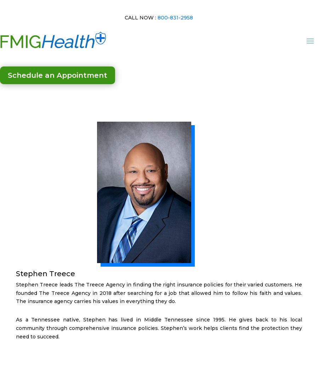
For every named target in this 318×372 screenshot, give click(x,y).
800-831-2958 (175, 17)
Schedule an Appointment (57, 75)
